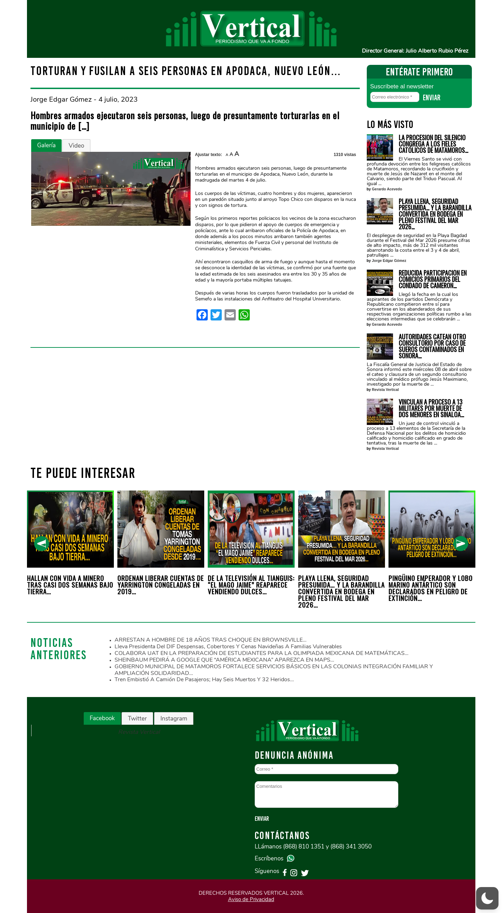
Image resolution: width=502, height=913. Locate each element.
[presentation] (41, 543)
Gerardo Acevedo (387, 189)
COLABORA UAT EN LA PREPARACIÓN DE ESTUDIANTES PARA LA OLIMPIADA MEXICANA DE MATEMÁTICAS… (261, 653)
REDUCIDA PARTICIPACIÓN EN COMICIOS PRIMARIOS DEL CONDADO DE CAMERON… (433, 279)
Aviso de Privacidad (251, 899)
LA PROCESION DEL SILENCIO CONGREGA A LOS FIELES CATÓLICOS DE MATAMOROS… (433, 143)
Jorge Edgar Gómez (389, 261)
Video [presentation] (76, 146)
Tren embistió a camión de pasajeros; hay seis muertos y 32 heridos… (204, 679)
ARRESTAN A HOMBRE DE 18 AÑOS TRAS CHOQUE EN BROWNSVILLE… (211, 640)
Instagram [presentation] (173, 719)
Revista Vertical (385, 390)
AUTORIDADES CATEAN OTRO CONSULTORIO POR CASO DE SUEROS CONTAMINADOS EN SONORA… (432, 346)
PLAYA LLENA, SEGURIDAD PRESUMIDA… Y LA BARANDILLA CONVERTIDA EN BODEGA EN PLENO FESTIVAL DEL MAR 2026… (435, 214)
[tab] (46, 145)
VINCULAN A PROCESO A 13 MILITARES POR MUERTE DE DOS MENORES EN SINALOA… (431, 408)
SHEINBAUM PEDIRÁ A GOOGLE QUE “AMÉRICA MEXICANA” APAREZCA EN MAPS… (224, 660)
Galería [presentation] (46, 145)
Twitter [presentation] (137, 719)
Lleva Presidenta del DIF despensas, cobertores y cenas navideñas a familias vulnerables (228, 646)
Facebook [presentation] (102, 718)
